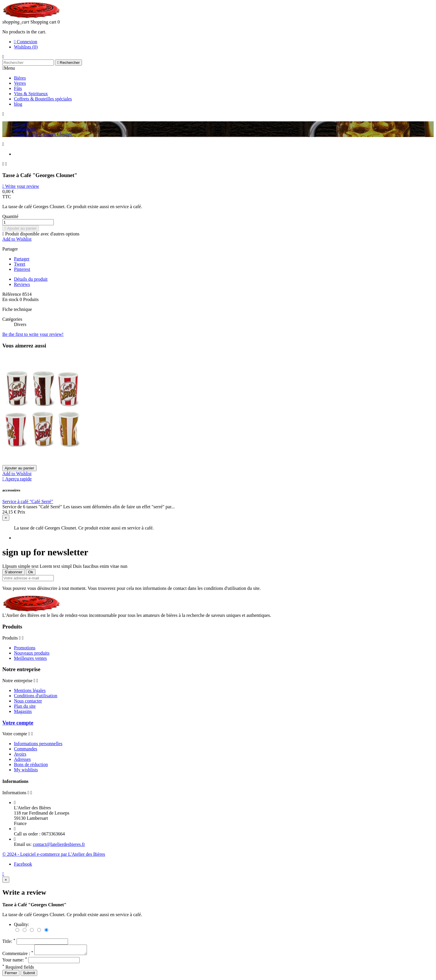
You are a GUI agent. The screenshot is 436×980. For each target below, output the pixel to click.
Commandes (25, 748)
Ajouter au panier (21, 228)
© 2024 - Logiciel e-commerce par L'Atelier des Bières (53, 854)
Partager (21, 258)
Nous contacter (28, 700)
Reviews (22, 284)
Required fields (18, 968)
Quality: (21, 924)
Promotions (24, 647)
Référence (12, 294)
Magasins (23, 711)
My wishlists (26, 769)
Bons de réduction (31, 764)
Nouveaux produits (31, 653)
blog (18, 104)
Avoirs (20, 754)
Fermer (11, 974)
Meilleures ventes (30, 658)
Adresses (22, 759)
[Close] (5, 518)
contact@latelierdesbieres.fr (59, 844)
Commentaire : (18, 955)
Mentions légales (30, 690)
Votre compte (17, 723)
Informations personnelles (38, 743)
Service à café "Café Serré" (27, 501)
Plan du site (25, 706)
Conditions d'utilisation (35, 695)
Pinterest (22, 269)
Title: (9, 941)
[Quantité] (28, 222)
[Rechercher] (28, 63)
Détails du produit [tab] (31, 279)
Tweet (19, 264)
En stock (10, 299)
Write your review (20, 186)
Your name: (15, 961)
